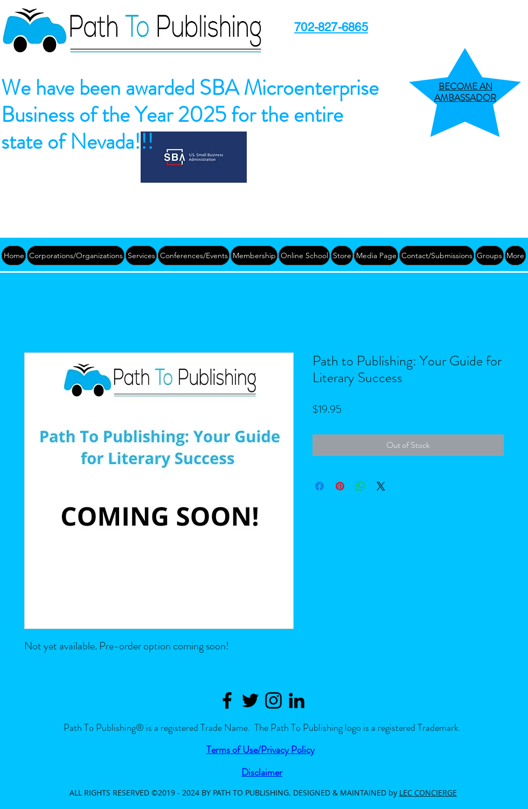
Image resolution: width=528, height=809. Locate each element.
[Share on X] (380, 486)
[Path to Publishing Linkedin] (297, 700)
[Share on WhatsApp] (360, 486)
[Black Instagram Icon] (273, 700)
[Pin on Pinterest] (340, 486)
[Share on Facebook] (319, 486)
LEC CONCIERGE (428, 792)
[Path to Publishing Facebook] (227, 700)
